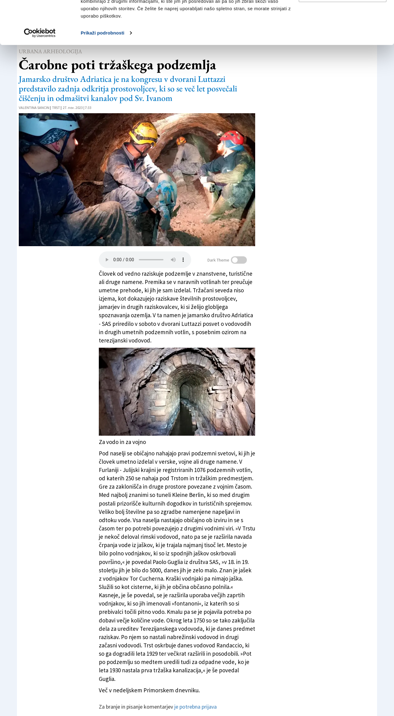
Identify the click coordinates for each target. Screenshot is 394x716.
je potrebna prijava (195, 706)
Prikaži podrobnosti (102, 76)
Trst (56, 107)
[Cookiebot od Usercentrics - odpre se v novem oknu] (40, 76)
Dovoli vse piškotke (342, 16)
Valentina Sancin (34, 107)
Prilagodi (342, 36)
